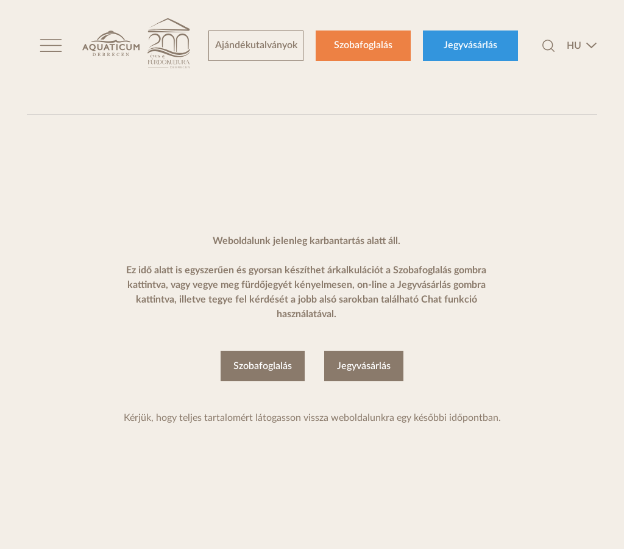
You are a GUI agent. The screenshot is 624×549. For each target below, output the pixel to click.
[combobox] (582, 46)
